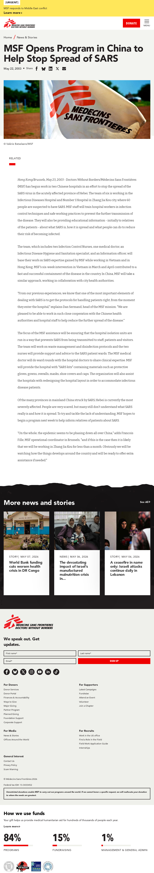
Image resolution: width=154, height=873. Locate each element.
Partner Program (12, 709)
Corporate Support (13, 722)
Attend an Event (87, 697)
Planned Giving (11, 714)
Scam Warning (11, 769)
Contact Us (9, 761)
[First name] (40, 653)
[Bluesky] (15, 672)
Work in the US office (89, 735)
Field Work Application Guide (93, 743)
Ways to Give (10, 701)
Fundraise (84, 693)
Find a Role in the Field (90, 739)
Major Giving (10, 705)
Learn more (12, 12)
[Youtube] (40, 672)
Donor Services (11, 689)
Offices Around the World (16, 739)
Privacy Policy (10, 765)
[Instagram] (31, 672)
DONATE (131, 23)
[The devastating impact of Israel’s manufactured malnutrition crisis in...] (77, 553)
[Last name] (114, 653)
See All (144, 502)
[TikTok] (56, 672)
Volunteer (84, 701)
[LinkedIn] (48, 672)
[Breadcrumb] (77, 37)
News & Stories (27, 37)
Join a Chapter (86, 705)
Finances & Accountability (16, 697)
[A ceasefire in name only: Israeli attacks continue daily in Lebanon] (127, 553)
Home (8, 37)
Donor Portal (10, 693)
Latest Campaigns (87, 689)
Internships (84, 747)
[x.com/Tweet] (23, 672)
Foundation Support (13, 718)
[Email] (40, 661)
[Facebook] (7, 672)
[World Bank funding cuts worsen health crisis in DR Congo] (26, 553)
